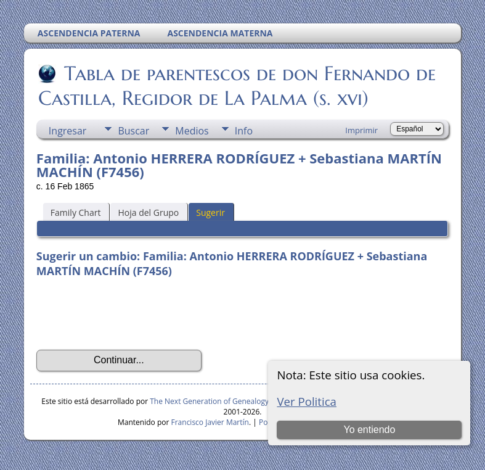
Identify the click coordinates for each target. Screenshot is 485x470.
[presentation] (130, 314)
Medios (191, 131)
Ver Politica (306, 401)
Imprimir (361, 130)
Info (244, 131)
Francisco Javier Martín (210, 422)
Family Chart (76, 212)
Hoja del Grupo (148, 212)
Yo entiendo (369, 429)
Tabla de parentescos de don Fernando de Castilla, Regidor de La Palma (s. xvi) (237, 85)
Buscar (133, 131)
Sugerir (210, 212)
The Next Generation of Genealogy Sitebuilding (230, 401)
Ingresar (68, 131)
